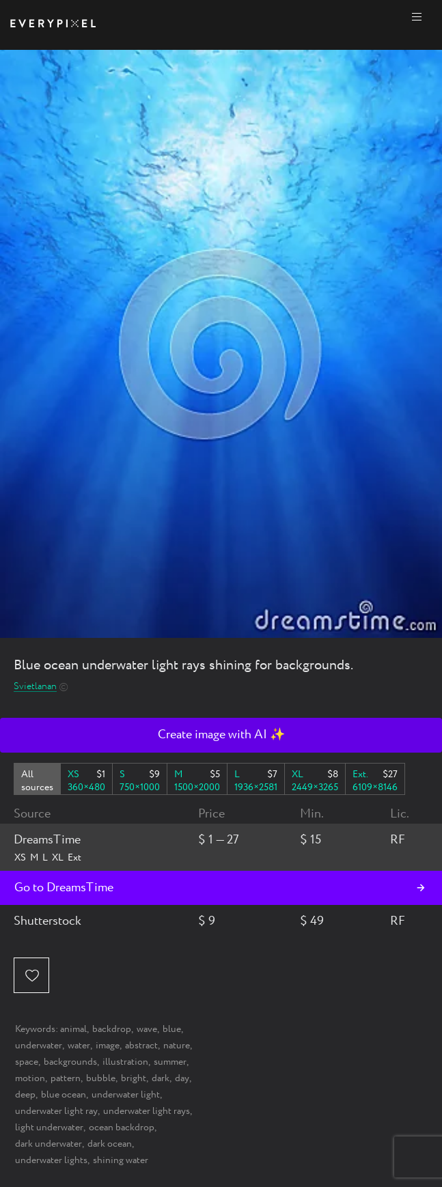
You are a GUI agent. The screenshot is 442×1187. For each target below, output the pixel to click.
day (182, 1078)
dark (160, 1078)
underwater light (126, 1095)
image (108, 1045)
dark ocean (109, 1144)
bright (133, 1078)
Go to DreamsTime (63, 888)
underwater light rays (146, 1111)
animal (73, 1029)
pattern (66, 1078)
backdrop (111, 1029)
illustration (125, 1062)
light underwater (49, 1127)
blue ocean (63, 1095)
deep (25, 1095)
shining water (120, 1160)
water (79, 1045)
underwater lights (51, 1160)
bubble (100, 1078)
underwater (38, 1045)
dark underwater (48, 1144)
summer (170, 1062)
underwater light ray (56, 1111)
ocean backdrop (121, 1127)
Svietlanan (35, 687)
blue (172, 1029)
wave (147, 1029)
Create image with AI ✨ (221, 735)
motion (30, 1078)
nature (176, 1045)
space (26, 1062)
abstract (141, 1045)
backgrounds (70, 1062)
